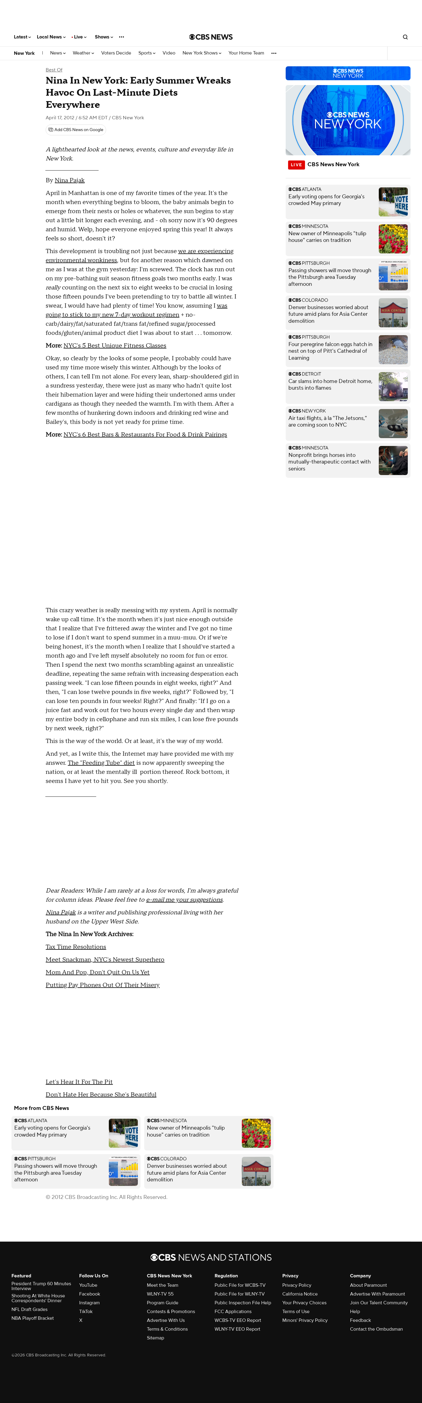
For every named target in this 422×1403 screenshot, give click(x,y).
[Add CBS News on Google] (76, 129)
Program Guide (162, 1302)
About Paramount (368, 1285)
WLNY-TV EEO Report (237, 1329)
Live (80, 37)
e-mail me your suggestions (184, 900)
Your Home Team (246, 53)
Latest (22, 37)
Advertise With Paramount (377, 1294)
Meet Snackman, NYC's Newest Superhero (105, 960)
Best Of (54, 70)
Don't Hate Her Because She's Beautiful (101, 1095)
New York (24, 53)
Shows (104, 37)
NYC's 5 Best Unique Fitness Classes (114, 346)
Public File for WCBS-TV (240, 1285)
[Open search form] (405, 37)
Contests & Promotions (171, 1311)
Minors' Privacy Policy (305, 1320)
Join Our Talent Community (379, 1302)
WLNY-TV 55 (160, 1294)
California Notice (300, 1294)
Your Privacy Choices (304, 1302)
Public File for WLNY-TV (240, 1294)
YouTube (88, 1285)
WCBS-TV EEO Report (238, 1320)
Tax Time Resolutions (76, 947)
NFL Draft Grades (29, 1309)
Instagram (89, 1302)
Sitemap (155, 1337)
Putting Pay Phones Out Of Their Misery (103, 985)
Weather (83, 53)
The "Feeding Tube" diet (101, 763)
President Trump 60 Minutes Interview (41, 1286)
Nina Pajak (70, 180)
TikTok (86, 1311)
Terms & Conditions (167, 1329)
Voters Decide (116, 53)
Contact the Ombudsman (376, 1329)
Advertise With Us (166, 1320)
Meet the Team (162, 1285)
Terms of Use (296, 1311)
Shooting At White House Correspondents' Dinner (38, 1298)
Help (355, 1311)
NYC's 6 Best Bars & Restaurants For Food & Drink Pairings (145, 435)
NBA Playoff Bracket (32, 1318)
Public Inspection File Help (243, 1302)
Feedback (360, 1320)
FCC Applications (233, 1311)
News (58, 53)
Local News (51, 37)
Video (169, 53)
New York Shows (202, 53)
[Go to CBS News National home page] (211, 37)
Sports (146, 53)
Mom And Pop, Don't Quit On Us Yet (98, 972)
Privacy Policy (296, 1285)
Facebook (89, 1294)
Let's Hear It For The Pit (79, 1082)
